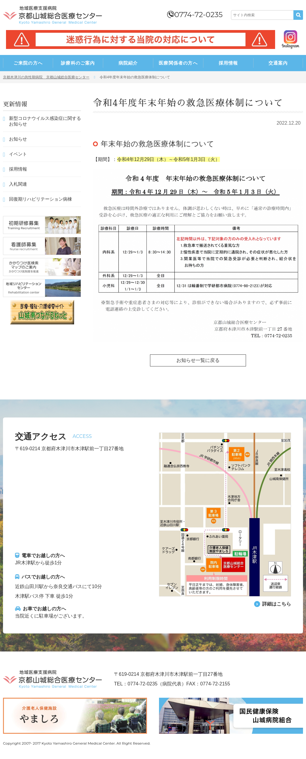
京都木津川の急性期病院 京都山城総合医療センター (46, 77)
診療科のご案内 (78, 62)
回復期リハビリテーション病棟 (40, 199)
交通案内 (278, 62)
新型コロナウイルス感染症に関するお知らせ (45, 121)
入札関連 (18, 184)
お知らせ (18, 138)
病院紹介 (128, 62)
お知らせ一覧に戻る (198, 360)
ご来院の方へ (28, 62)
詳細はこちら (276, 603)
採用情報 (228, 62)
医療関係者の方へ (178, 62)
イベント (18, 153)
